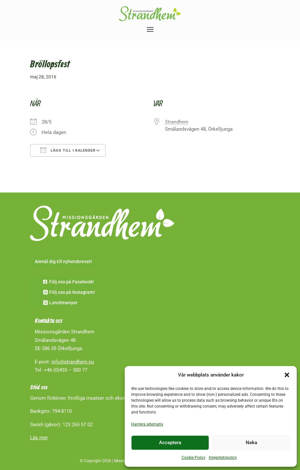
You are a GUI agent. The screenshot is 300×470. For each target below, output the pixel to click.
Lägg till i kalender (68, 150)
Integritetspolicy (223, 457)
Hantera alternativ (147, 424)
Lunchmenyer (63, 302)
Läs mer (39, 438)
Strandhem (176, 122)
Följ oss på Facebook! (71, 281)
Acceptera (170, 442)
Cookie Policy (193, 457)
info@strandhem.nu (72, 362)
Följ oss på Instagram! (72, 292)
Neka (251, 442)
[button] (287, 375)
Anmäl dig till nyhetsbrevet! (63, 261)
